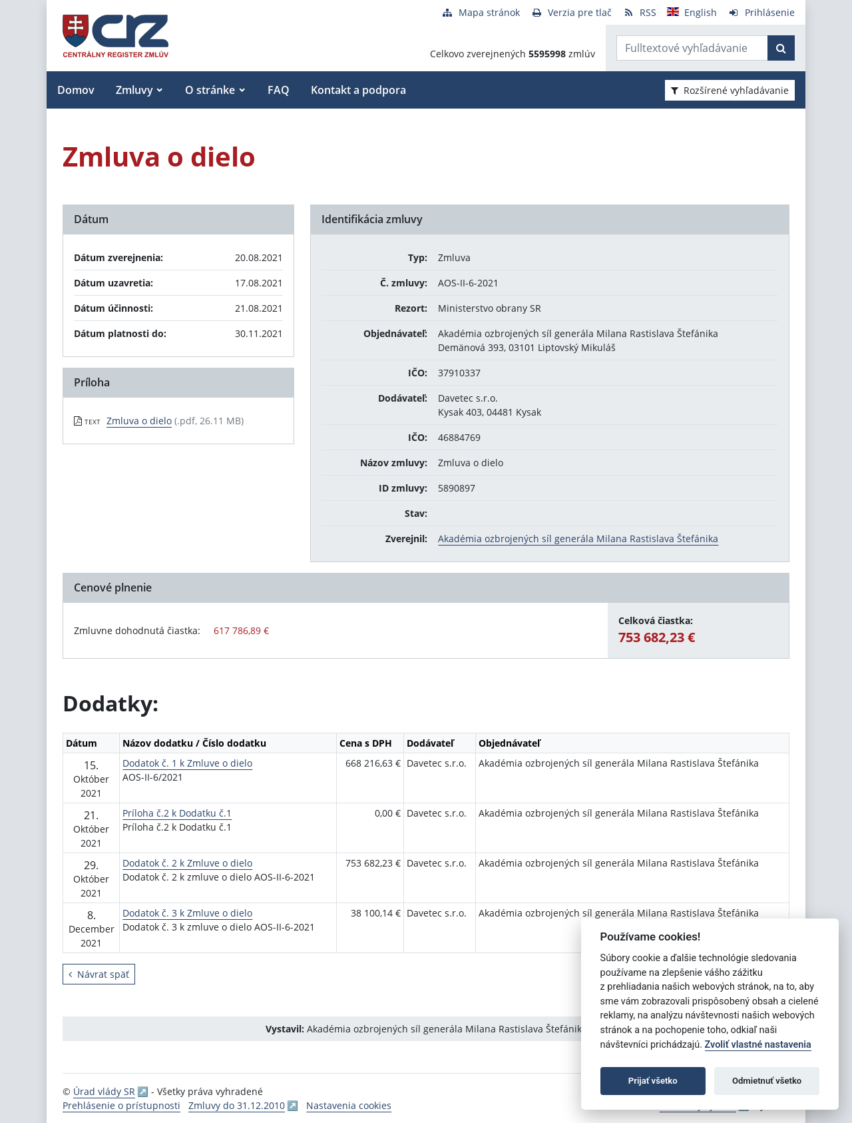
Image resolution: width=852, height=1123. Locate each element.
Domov (76, 90)
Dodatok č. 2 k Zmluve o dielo (187, 863)
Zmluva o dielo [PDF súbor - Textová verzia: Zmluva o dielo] (139, 420)
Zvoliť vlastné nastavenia (758, 1044)
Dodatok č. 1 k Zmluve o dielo (187, 763)
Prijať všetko (653, 1081)
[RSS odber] (639, 12)
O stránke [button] (210, 90)
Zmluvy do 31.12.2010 (236, 1105)
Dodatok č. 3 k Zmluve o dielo (187, 913)
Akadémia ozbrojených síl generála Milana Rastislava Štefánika (578, 538)
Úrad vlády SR (104, 1091)
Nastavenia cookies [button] (348, 1105)
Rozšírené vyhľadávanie (730, 90)
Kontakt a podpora (358, 90)
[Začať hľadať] (781, 48)
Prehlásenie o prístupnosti (121, 1105)
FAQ (279, 90)
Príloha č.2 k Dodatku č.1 (177, 813)
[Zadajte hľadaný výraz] (692, 48)
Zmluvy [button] (134, 90)
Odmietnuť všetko (766, 1081)
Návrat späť (99, 974)
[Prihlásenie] (761, 12)
